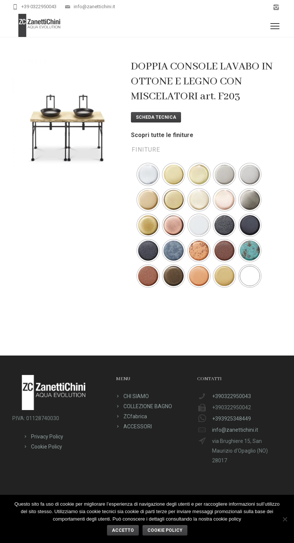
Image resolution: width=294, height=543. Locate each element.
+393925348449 (231, 419)
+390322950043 (231, 396)
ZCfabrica (135, 416)
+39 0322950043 (38, 6)
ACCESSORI (137, 426)
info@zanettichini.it (94, 6)
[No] (284, 519)
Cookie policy (165, 530)
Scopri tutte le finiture (162, 135)
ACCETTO (123, 530)
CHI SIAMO (136, 396)
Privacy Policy (47, 437)
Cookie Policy (46, 447)
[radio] (148, 174)
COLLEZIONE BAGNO (147, 406)
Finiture (146, 149)
